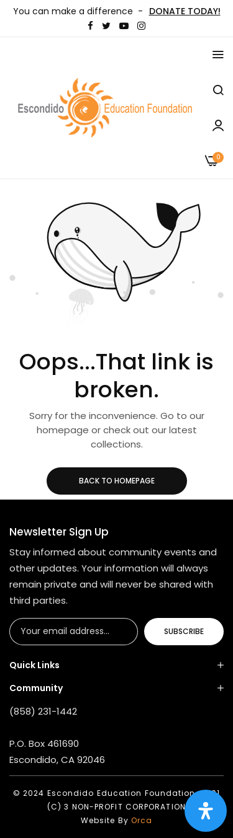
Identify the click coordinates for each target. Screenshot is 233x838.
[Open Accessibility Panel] (206, 811)
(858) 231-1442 (43, 711)
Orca (141, 820)
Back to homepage (117, 480)
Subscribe (184, 631)
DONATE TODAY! (185, 11)
